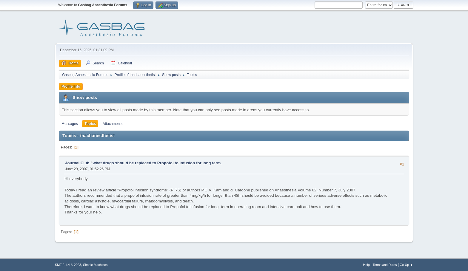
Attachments (113, 124)
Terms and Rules (385, 265)
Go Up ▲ (406, 265)
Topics (90, 124)
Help (366, 265)
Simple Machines (95, 265)
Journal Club (77, 163)
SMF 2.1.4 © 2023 (68, 265)
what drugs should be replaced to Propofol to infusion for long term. (157, 163)
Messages (69, 124)
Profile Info (70, 86)
